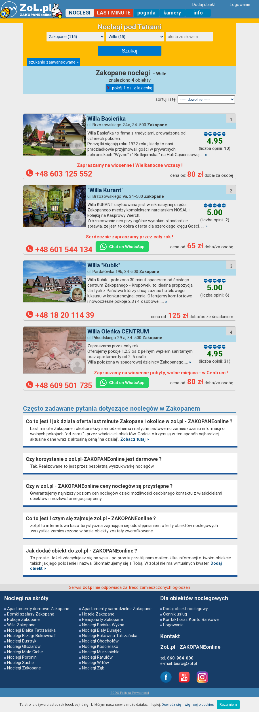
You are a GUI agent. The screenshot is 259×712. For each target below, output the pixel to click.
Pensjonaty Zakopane (102, 619)
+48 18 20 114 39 (60, 315)
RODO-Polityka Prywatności (129, 693)
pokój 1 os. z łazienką (129, 88)
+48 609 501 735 (59, 385)
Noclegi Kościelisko (100, 646)
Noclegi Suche (20, 662)
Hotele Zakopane (98, 614)
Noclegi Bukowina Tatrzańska (109, 635)
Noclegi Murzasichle (100, 651)
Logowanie (173, 624)
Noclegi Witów (95, 662)
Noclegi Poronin (22, 657)
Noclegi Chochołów (100, 641)
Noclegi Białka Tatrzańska (31, 630)
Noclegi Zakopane (24, 668)
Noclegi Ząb (93, 668)
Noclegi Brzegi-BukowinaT (31, 635)
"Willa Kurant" (105, 190)
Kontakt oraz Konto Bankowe (191, 619)
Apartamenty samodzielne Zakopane (116, 608)
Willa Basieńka (106, 118)
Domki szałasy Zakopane (30, 614)
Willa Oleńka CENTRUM (118, 331)
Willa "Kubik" (103, 265)
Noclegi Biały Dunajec (102, 630)
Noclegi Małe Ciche (25, 651)
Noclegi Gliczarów (24, 646)
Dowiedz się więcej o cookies (188, 704)
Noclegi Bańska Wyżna (103, 624)
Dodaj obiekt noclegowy (185, 608)
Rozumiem (228, 704)
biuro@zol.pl (185, 663)
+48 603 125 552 (59, 173)
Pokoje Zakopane (23, 619)
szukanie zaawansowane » (54, 62)
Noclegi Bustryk (21, 641)
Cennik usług (175, 614)
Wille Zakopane (21, 624)
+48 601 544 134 (59, 249)
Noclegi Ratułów (97, 657)
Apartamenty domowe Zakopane (38, 608)
